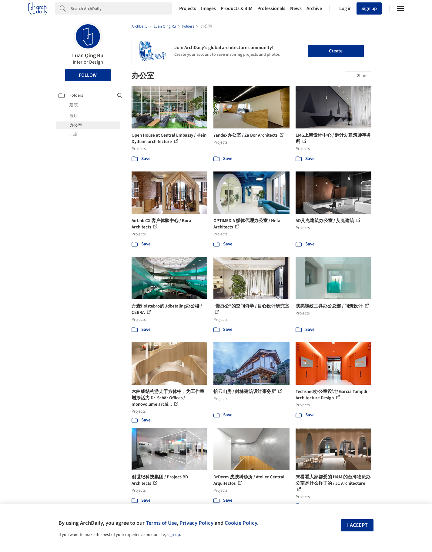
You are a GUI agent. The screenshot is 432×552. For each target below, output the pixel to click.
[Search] (121, 8)
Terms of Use (161, 523)
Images (208, 8)
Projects (187, 8)
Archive (314, 8)
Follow (88, 75)
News (296, 8)
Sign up (369, 8)
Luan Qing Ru (87, 55)
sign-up (173, 535)
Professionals (271, 8)
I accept (357, 525)
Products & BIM (237, 8)
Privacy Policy (196, 523)
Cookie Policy (241, 523)
